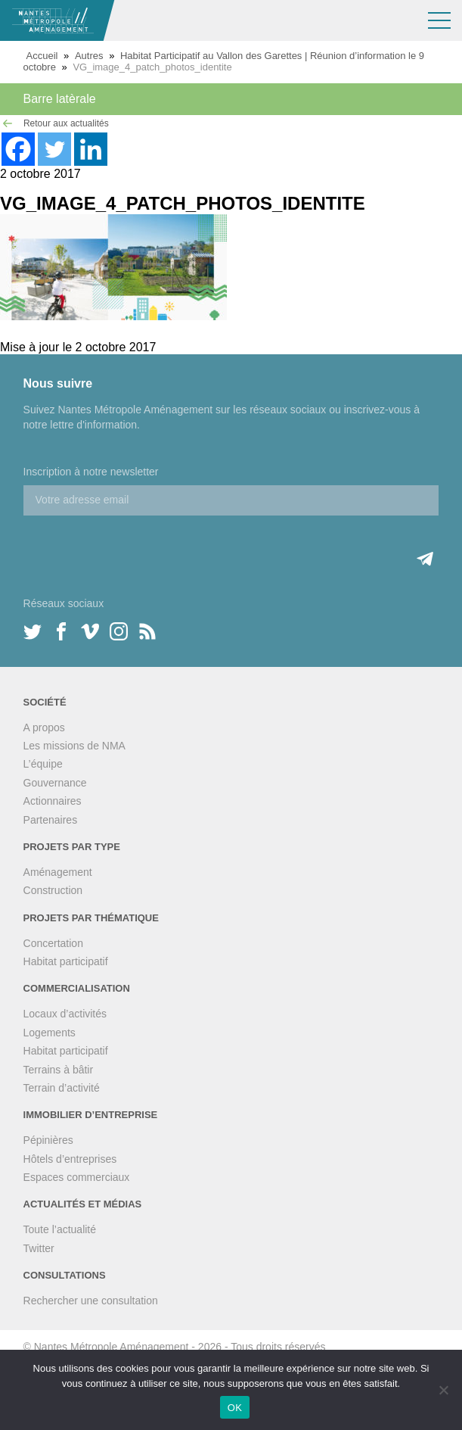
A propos (44, 727)
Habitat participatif (65, 961)
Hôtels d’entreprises (70, 1159)
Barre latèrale (59, 98)
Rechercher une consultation (90, 1300)
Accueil (42, 55)
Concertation (53, 943)
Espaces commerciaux (76, 1177)
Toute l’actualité (60, 1229)
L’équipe (43, 764)
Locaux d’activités (65, 1014)
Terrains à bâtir (58, 1070)
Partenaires (50, 820)
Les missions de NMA (74, 746)
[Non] (443, 1389)
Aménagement (57, 872)
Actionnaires (52, 801)
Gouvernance (55, 783)
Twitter (38, 1248)
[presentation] (138, 545)
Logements (49, 1033)
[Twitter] (54, 149)
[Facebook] (18, 149)
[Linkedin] (90, 149)
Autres (89, 55)
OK (235, 1407)
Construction (53, 890)
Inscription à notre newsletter (91, 472)
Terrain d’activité (61, 1088)
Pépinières (48, 1140)
